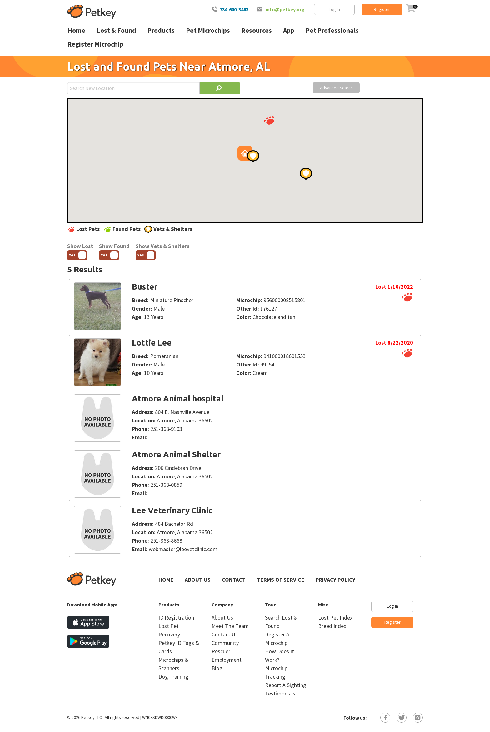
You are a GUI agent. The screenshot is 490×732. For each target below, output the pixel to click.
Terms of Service (280, 579)
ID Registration (176, 617)
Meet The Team (230, 626)
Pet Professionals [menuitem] (332, 30)
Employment (227, 659)
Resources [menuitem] (256, 30)
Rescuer (221, 651)
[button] (269, 120)
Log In (334, 9)
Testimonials (280, 693)
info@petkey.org (285, 9)
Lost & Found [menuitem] (116, 30)
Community (225, 642)
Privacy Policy (335, 579)
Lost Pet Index (335, 617)
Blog (217, 668)
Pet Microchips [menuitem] (208, 30)
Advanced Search (336, 88)
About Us (198, 579)
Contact (234, 579)
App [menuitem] (288, 30)
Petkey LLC (91, 717)
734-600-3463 (234, 9)
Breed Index (332, 626)
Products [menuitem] (161, 30)
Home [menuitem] (76, 30)
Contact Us (225, 634)
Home (165, 579)
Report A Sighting (285, 685)
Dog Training (173, 676)
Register (382, 9)
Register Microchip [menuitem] (95, 44)
